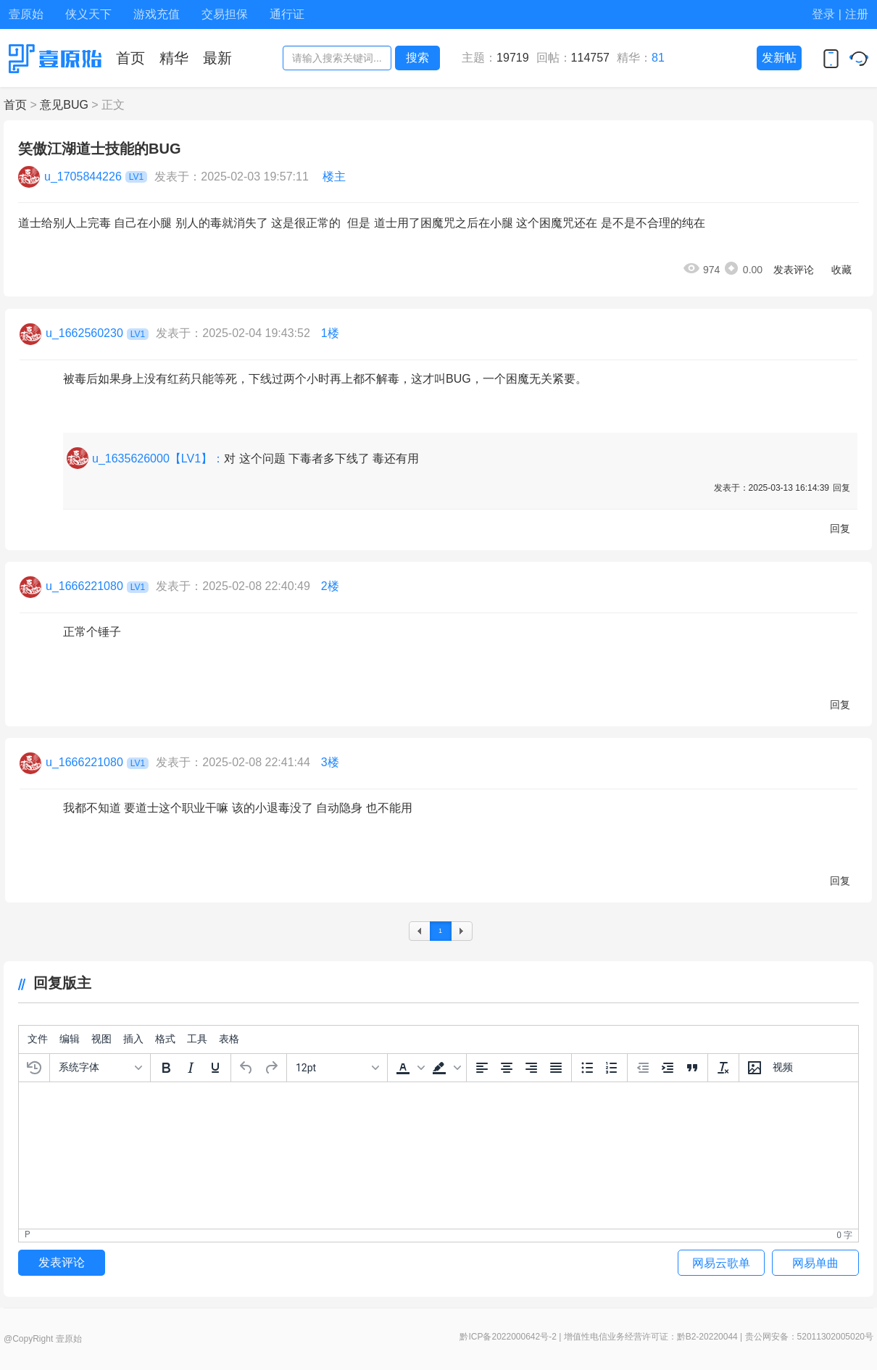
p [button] (27, 1234)
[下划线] (215, 1067)
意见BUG (64, 105)
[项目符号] (587, 1067)
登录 (823, 14)
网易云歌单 (721, 1263)
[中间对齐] (506, 1067)
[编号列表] (611, 1067)
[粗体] (166, 1067)
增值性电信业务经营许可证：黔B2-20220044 (651, 1337)
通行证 (287, 14)
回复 (841, 488)
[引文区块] (692, 1067)
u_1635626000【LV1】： (158, 458)
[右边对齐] (531, 1067)
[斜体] (190, 1067)
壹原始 (26, 14)
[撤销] (246, 1067)
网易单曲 (815, 1263)
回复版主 (54, 983)
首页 (15, 105)
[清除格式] (723, 1067)
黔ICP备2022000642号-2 (508, 1337)
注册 (856, 14)
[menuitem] (38, 1039)
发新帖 (779, 57)
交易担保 (224, 14)
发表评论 (793, 269)
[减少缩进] (643, 1067)
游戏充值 (156, 14)
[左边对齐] (482, 1067)
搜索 (417, 57)
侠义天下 (88, 14)
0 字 (844, 1235)
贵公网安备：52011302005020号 (809, 1337)
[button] (409, 1067)
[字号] (337, 1067)
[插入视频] (783, 1067)
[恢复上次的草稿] (34, 1067)
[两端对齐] (556, 1067)
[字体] (100, 1067)
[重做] (271, 1067)
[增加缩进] (667, 1067)
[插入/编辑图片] (754, 1067)
